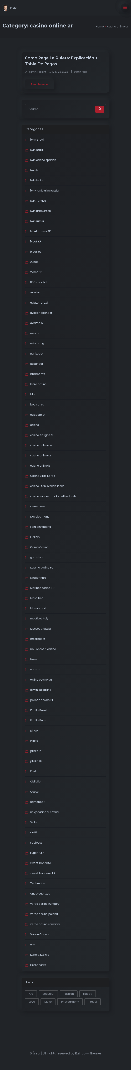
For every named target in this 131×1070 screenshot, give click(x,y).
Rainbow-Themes (88, 1053)
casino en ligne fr (41, 435)
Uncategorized (40, 894)
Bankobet (36, 354)
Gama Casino (39, 547)
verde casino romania (45, 924)
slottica (35, 832)
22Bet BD (36, 272)
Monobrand (38, 608)
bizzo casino (38, 384)
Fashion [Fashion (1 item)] (68, 994)
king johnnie (38, 578)
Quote (34, 792)
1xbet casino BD (40, 231)
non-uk (35, 669)
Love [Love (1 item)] (32, 1002)
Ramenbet (37, 802)
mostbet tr (37, 639)
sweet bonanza (40, 863)
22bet (34, 262)
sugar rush (37, 853)
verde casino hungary (44, 904)
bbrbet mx (37, 374)
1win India (36, 180)
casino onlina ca (41, 445)
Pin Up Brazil (38, 710)
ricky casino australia (44, 812)
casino (34, 425)
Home (100, 26)
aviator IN (36, 323)
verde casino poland (44, 914)
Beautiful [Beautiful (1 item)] (48, 994)
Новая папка (38, 965)
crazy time (37, 506)
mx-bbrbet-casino (43, 649)
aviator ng (37, 343)
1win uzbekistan (40, 211)
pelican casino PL (41, 700)
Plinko (34, 741)
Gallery (35, 537)
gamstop (36, 557)
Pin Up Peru (38, 720)
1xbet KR (35, 241)
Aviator (35, 292)
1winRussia (37, 221)
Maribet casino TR (42, 588)
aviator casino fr (41, 313)
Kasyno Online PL (41, 568)
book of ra (37, 405)
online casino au (41, 680)
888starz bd (38, 282)
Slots (33, 822)
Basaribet (36, 364)
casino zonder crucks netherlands (53, 496)
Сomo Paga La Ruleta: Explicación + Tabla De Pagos (61, 61)
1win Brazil (36, 150)
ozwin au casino (40, 690)
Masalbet (36, 598)
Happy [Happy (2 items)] (87, 994)
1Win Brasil (37, 140)
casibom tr (37, 415)
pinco (34, 731)
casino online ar (40, 455)
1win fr (34, 170)
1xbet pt (35, 252)
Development (39, 517)
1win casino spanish (43, 160)
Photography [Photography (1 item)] (70, 1002)
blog (33, 394)
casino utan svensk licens (47, 486)
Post (33, 771)
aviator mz (37, 333)
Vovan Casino (39, 934)
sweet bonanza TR (42, 873)
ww (32, 945)
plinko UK (36, 761)
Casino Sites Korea (42, 476)
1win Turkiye (38, 201)
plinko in (35, 751)
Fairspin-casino (40, 527)
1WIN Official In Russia (44, 191)
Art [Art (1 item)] (31, 994)
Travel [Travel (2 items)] (92, 1002)
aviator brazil (39, 303)
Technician (37, 883)
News (33, 659)
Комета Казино (39, 955)
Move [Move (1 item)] (48, 1002)
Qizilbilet (36, 782)
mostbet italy (39, 618)
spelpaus (36, 843)
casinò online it (40, 466)
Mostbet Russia (40, 629)
